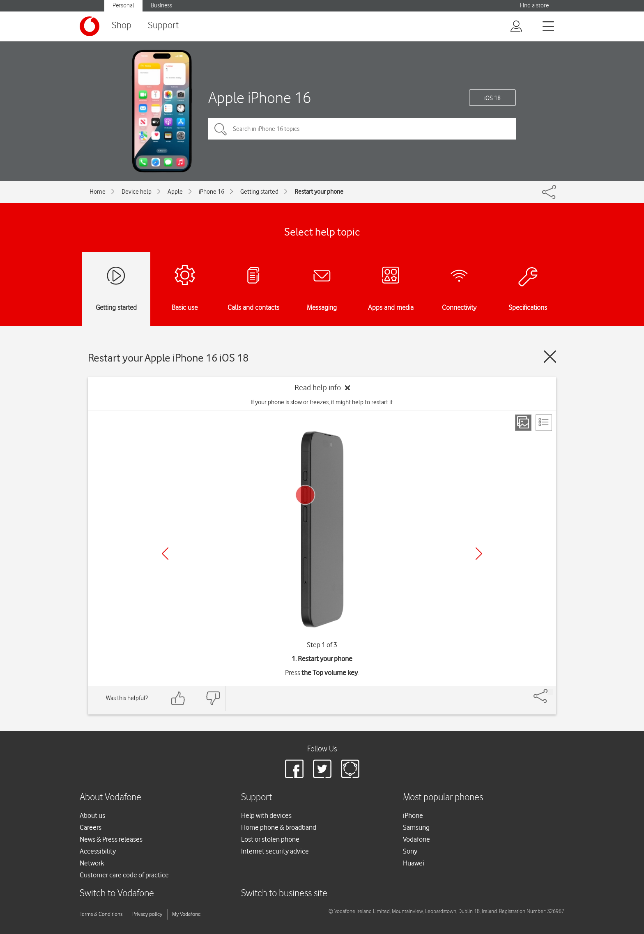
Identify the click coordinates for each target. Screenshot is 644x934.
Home (98, 191)
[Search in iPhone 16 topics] (362, 129)
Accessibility (98, 851)
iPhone (413, 815)
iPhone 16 (211, 191)
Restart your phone (318, 191)
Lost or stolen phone (270, 839)
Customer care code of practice (124, 875)
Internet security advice (275, 851)
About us (92, 815)
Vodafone (416, 839)
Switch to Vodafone (117, 893)
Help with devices (266, 815)
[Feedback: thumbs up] (178, 698)
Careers (90, 827)
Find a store (534, 5)
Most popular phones (443, 797)
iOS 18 (492, 98)
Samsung (416, 827)
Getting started (259, 191)
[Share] (550, 692)
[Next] (479, 553)
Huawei (413, 863)
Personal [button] (123, 5)
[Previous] (165, 553)
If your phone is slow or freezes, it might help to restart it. (322, 402)
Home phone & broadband (278, 827)
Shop (121, 26)
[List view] (544, 422)
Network (92, 863)
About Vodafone (110, 797)
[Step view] (523, 422)
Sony (410, 851)
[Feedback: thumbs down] (213, 698)
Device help (137, 191)
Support (163, 26)
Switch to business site (284, 893)
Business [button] (161, 5)
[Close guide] (550, 356)
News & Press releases (111, 839)
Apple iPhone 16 (259, 97)
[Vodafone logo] (89, 26)
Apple (175, 191)
